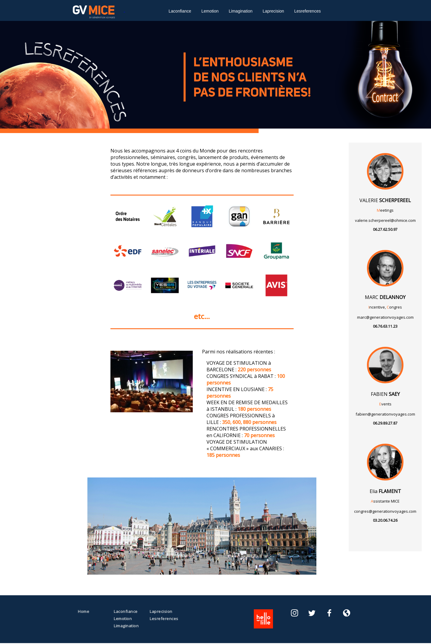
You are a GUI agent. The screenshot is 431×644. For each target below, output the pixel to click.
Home (83, 611)
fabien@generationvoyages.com (385, 414)
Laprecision (273, 11)
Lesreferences (307, 11)
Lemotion (210, 11)
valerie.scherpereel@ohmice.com (385, 220)
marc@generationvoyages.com (385, 317)
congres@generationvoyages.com (385, 511)
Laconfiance (180, 11)
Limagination (240, 11)
